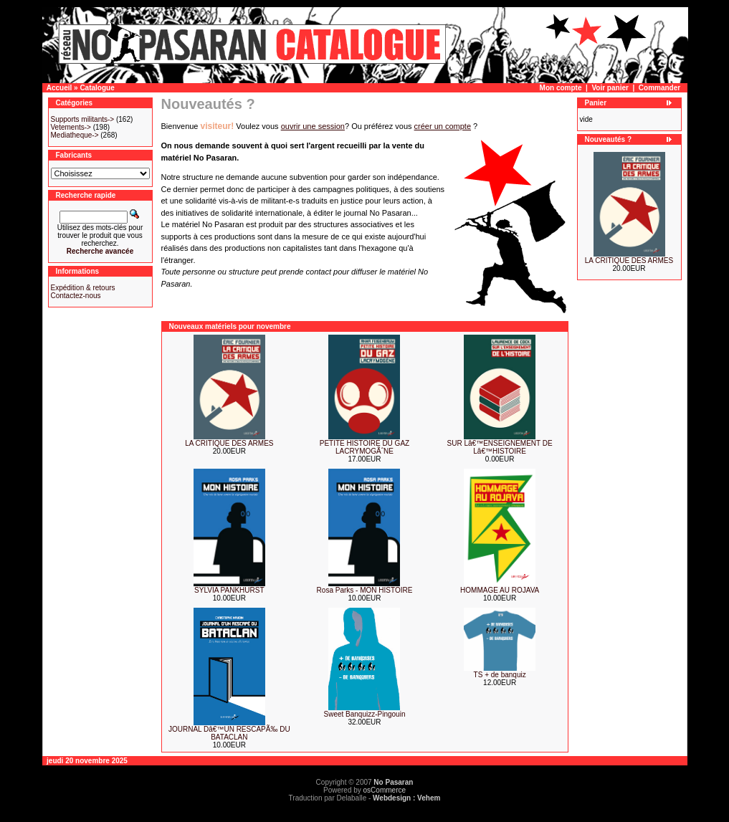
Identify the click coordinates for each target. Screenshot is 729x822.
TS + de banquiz (500, 675)
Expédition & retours (83, 288)
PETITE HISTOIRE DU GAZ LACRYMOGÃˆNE (364, 447)
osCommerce (384, 790)
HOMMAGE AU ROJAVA (499, 590)
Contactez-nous (76, 296)
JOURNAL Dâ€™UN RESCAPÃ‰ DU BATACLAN (229, 733)
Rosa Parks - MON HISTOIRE (365, 590)
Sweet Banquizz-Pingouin (365, 714)
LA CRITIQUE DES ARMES (229, 443)
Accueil (59, 88)
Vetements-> (71, 127)
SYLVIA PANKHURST (229, 590)
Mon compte (561, 88)
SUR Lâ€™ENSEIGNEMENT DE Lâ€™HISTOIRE (500, 447)
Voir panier (610, 88)
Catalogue (97, 88)
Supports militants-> (83, 119)
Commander (659, 88)
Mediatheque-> (75, 135)
